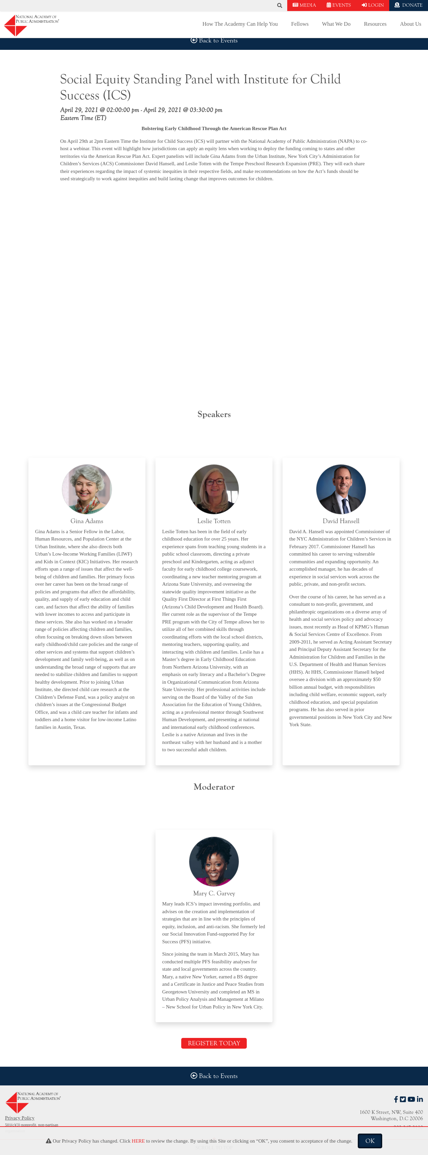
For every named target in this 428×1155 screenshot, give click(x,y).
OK (369, 1141)
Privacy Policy (19, 1118)
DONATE (409, 5)
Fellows (300, 24)
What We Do (336, 24)
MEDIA (304, 5)
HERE (138, 1141)
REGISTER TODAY (214, 1043)
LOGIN (373, 5)
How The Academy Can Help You (240, 24)
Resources (375, 24)
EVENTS (339, 5)
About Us (410, 24)
